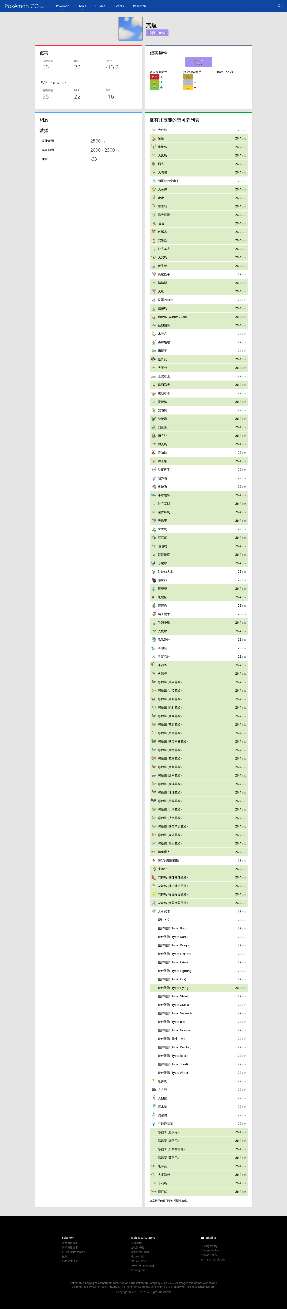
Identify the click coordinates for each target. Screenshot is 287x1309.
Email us (211, 1237)
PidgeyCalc (137, 1256)
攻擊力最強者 (70, 1243)
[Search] (262, 6)
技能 (64, 1256)
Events (119, 6)
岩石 (188, 77)
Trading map (138, 1270)
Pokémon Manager (142, 1265)
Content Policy (210, 1250)
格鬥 (154, 77)
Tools (82, 7)
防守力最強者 (70, 1247)
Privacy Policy (209, 1246)
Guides (100, 6)
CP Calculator (139, 1261)
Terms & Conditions (213, 1259)
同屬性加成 (180, 1200)
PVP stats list (70, 1261)
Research (139, 6)
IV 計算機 (136, 1243)
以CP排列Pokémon (73, 1252)
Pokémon (62, 7)
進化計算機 (137, 1247)
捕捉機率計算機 (140, 1252)
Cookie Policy (209, 1255)
